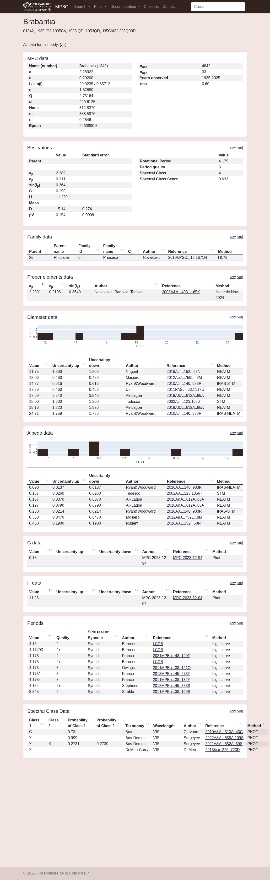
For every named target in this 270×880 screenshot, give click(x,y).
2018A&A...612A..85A (185, 395)
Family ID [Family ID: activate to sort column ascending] (84, 249)
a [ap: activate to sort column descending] (31, 286)
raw (233, 147)
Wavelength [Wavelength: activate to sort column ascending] (164, 726)
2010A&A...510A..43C (224, 732)
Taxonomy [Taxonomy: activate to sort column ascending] (134, 726)
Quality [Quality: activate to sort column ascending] (62, 638)
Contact (169, 7)
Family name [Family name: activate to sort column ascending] (109, 249)
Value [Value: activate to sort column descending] (34, 366)
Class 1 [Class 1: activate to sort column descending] (34, 723)
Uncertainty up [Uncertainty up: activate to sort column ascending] (65, 366)
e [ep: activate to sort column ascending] (51, 286)
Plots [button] (99, 7)
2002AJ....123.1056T (184, 401)
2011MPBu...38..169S (171, 692)
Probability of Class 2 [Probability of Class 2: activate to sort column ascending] (106, 723)
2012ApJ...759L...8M (184, 378)
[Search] (218, 6)
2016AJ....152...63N (183, 372)
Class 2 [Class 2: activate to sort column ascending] (54, 723)
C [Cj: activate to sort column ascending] (130, 251)
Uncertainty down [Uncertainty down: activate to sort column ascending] (99, 363)
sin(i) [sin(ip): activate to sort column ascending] (74, 286)
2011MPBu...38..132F (171, 680)
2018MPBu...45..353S (171, 686)
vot (63, 45)
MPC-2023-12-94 (187, 558)
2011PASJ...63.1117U (185, 389)
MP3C (62, 6)
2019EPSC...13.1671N (187, 257)
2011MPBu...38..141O (172, 668)
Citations (151, 7)
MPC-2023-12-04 (187, 598)
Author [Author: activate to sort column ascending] (149, 251)
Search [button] (80, 7)
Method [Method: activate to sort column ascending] (225, 251)
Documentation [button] (123, 7)
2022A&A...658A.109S (224, 738)
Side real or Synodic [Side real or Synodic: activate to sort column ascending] (98, 635)
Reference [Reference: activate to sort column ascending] (177, 251)
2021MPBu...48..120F (171, 656)
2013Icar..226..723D (222, 750)
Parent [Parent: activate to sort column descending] (35, 251)
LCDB (158, 644)
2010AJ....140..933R (184, 384)
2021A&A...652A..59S (224, 744)
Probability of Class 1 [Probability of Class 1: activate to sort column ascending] (77, 723)
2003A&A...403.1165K (181, 292)
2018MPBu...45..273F (171, 674)
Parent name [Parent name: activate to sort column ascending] (60, 249)
